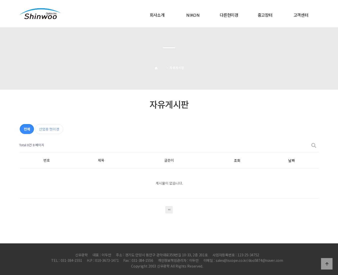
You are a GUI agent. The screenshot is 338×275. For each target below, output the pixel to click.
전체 (27, 129)
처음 (169, 209)
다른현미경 (229, 15)
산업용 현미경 (49, 129)
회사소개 (157, 15)
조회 (237, 160)
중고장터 (265, 15)
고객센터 (301, 15)
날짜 (291, 160)
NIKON (193, 15)
